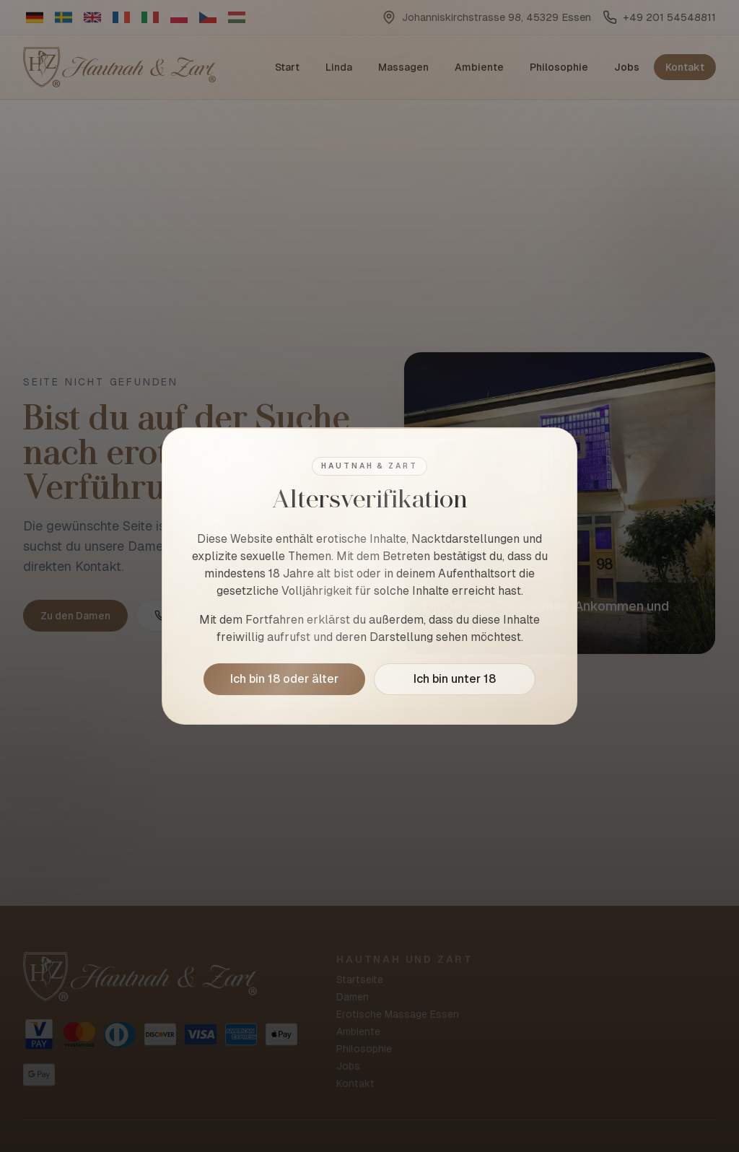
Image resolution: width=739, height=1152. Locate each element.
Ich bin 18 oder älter (284, 679)
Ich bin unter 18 (455, 679)
